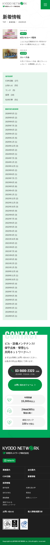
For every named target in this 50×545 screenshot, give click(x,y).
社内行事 (11, 100)
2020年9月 (9, 284)
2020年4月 (9, 304)
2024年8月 (9, 154)
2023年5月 (9, 186)
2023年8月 (9, 174)
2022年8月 (9, 215)
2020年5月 (9, 300)
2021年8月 (9, 247)
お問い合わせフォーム (23, 385)
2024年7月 (9, 158)
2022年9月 (9, 211)
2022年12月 (10, 198)
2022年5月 (9, 227)
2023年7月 (9, 178)
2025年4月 (9, 134)
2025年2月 (9, 138)
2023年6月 (9, 182)
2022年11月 (10, 203)
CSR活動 (11, 81)
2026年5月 (9, 113)
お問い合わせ (8, 511)
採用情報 (6, 483)
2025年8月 (9, 122)
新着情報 (12, 22)
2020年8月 (9, 288)
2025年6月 (9, 130)
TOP (4, 22)
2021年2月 (9, 263)
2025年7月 (9, 126)
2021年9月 (9, 243)
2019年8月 (9, 312)
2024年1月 (9, 162)
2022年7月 (9, 219)
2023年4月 (9, 190)
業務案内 (6, 470)
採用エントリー (31, 498)
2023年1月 (9, 194)
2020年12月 (10, 271)
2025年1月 (9, 142)
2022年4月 (9, 231)
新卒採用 (6, 488)
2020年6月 (9, 296)
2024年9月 (9, 150)
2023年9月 (9, 170)
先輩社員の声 (31, 488)
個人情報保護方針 (35, 511)
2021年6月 (9, 255)
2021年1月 (9, 267)
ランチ (10, 90)
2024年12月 (10, 146)
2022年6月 (9, 223)
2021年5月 (9, 259)
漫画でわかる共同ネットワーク (9, 503)
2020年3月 (9, 308)
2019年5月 (9, 316)
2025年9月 (9, 118)
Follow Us (10, 460)
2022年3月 (9, 235)
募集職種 (6, 498)
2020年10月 (10, 279)
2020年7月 (9, 292)
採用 (9, 95)
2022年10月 (10, 207)
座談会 (28, 493)
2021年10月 (10, 239)
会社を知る (7, 493)
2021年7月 (9, 251)
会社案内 (31, 470)
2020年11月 (10, 275)
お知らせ (11, 85)
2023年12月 (10, 166)
